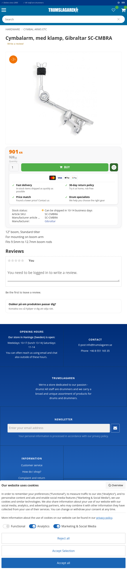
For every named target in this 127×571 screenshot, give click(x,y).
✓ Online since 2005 (9, 2)
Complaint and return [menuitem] (31, 478)
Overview (115, 485)
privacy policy (100, 436)
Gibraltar (50, 221)
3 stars (15, 260)
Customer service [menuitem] (31, 465)
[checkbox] (13, 526)
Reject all (63, 538)
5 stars (22, 260)
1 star (9, 260)
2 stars (12, 260)
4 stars (19, 260)
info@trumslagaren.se (99, 345)
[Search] (118, 19)
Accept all (63, 563)
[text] (63, 152)
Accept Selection (63, 551)
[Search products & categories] (63, 19)
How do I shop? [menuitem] (31, 471)
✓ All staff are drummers (33, 2)
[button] (4, 10)
